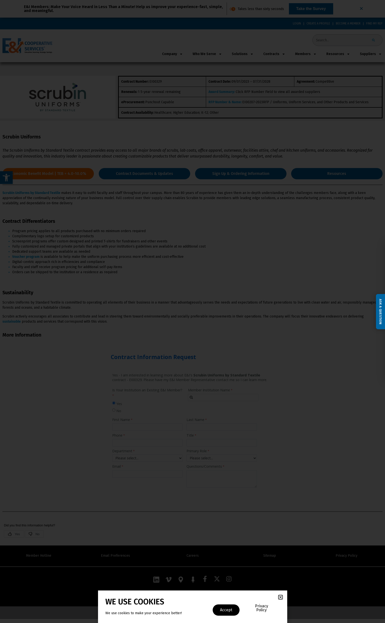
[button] (280, 597)
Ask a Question (380, 311)
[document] (192, 311)
